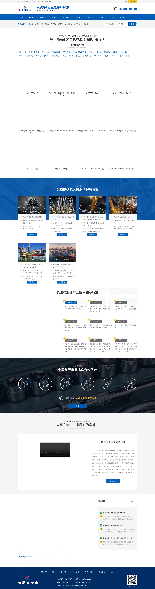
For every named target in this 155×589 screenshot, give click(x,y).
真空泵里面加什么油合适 (70, 559)
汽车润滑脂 (66, 52)
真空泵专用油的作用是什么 (71, 569)
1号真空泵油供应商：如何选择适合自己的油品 (77, 564)
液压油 (30, 24)
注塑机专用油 (55, 56)
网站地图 (132, 1)
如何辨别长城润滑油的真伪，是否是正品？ (36, 578)
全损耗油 (116, 52)
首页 (22, 17)
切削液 (106, 56)
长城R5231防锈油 (92, 93)
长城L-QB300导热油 (32, 169)
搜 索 (132, 24)
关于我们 (123, 17)
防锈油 (128, 56)
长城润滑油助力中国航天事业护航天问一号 (36, 582)
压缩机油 (22, 56)
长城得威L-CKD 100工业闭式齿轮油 (92, 169)
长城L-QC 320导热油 (62, 169)
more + (54, 540)
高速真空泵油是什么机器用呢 (71, 582)
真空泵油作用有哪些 (68, 550)
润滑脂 (31, 17)
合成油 (90, 17)
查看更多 (113, 526)
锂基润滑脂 (22, 52)
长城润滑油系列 (77, 45)
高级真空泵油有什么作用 (70, 578)
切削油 (113, 56)
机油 (64, 56)
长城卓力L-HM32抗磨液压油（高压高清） (62, 131)
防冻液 (71, 56)
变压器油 (107, 52)
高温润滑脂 (56, 52)
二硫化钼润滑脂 (34, 52)
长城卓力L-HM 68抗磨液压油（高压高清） (122, 131)
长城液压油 (78, 24)
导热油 (46, 56)
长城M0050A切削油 (32, 93)
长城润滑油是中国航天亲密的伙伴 (33, 559)
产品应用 (101, 17)
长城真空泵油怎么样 (68, 573)
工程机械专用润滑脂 (79, 52)
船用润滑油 (67, 17)
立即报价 (77, 416)
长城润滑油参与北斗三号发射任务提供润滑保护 (37, 573)
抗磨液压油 (45, 24)
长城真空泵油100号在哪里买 (71, 555)
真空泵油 (30, 56)
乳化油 (121, 56)
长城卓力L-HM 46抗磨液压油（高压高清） (92, 131)
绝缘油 (86, 24)
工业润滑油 (42, 17)
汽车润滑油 (54, 17)
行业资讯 (112, 17)
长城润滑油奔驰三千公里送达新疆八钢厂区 (36, 569)
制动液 (78, 56)
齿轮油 (37, 24)
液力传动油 (87, 56)
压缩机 (60, 24)
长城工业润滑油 (27, 555)
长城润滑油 (68, 24)
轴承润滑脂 (46, 52)
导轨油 (53, 24)
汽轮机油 (124, 52)
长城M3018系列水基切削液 (122, 93)
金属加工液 (79, 17)
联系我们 (124, 1)
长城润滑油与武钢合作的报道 (31, 564)
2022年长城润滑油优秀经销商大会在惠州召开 (37, 550)
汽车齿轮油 (97, 56)
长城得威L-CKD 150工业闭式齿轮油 (122, 169)
